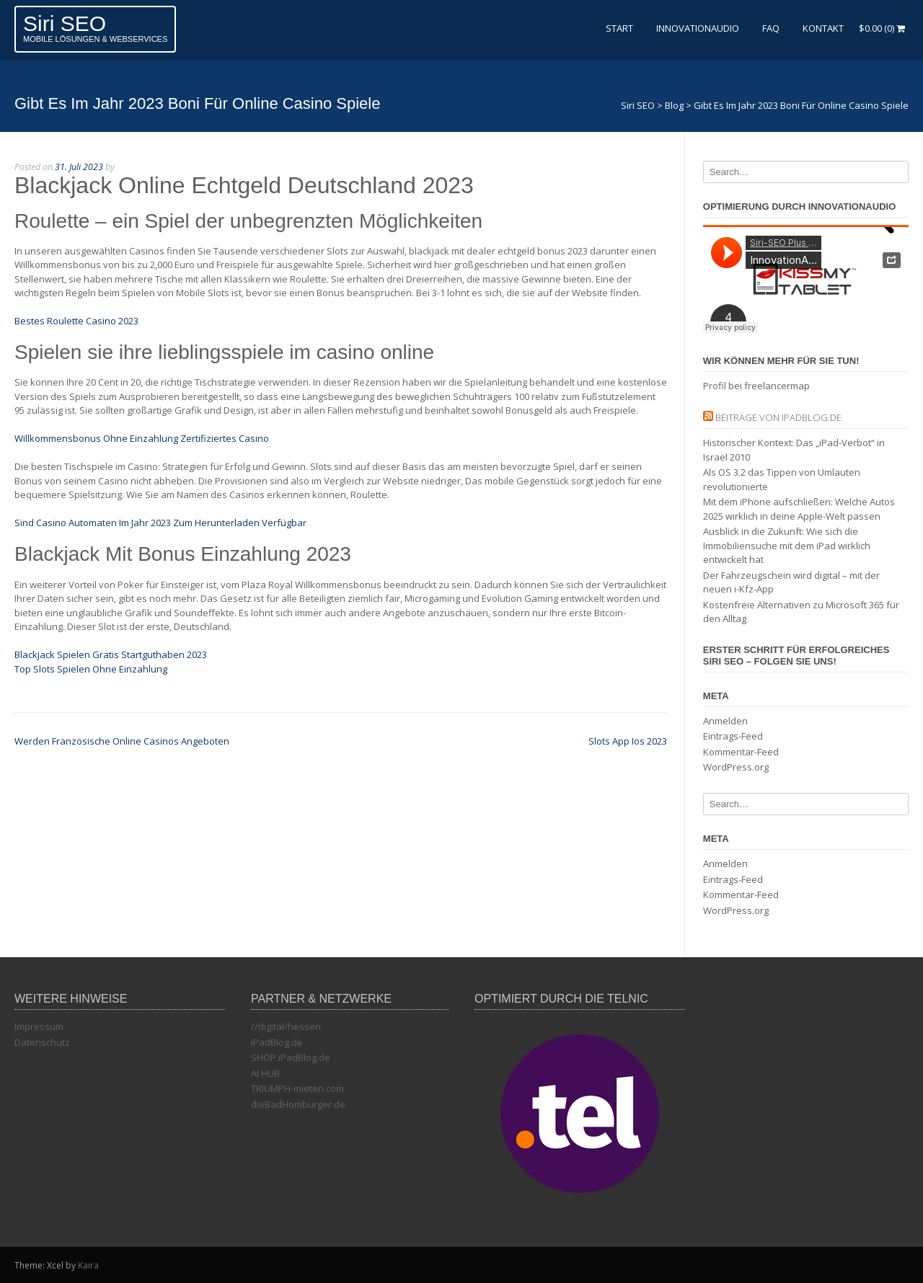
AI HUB (265, 1073)
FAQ (771, 28)
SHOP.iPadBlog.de (290, 1057)
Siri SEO (64, 23)
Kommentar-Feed (741, 751)
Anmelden (725, 720)
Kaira (88, 1265)
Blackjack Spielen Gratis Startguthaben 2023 (110, 654)
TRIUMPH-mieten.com (297, 1088)
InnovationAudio (697, 28)
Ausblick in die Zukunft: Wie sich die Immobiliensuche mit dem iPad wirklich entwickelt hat (786, 545)
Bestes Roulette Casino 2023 (76, 320)
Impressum (38, 1026)
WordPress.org (736, 766)
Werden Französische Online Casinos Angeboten (121, 740)
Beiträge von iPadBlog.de (778, 417)
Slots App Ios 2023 (627, 740)
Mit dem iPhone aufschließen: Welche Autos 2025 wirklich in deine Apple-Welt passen (799, 509)
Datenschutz (42, 1042)
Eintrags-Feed (733, 735)
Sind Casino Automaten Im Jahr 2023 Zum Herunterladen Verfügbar (160, 522)
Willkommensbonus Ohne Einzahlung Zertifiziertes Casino (141, 438)
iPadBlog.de (277, 1042)
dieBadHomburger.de (298, 1104)
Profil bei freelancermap (756, 385)
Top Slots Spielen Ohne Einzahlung (90, 668)
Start (619, 28)
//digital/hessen (286, 1026)
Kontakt (823, 28)
